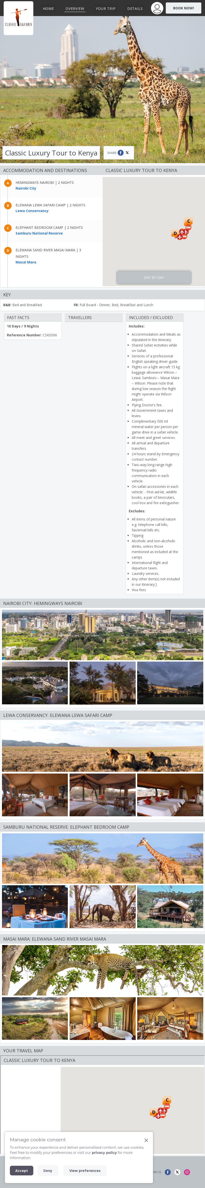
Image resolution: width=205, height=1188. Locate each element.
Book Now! (183, 8)
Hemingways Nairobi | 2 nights (45, 182)
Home (48, 8)
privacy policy (104, 1152)
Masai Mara (26, 262)
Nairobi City (26, 188)
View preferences (85, 1170)
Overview (75, 8)
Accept (21, 1170)
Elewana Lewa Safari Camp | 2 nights (50, 205)
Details (135, 8)
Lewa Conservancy (32, 210)
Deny (47, 1170)
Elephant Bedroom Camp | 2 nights (49, 227)
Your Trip (105, 8)
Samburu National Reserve (39, 233)
